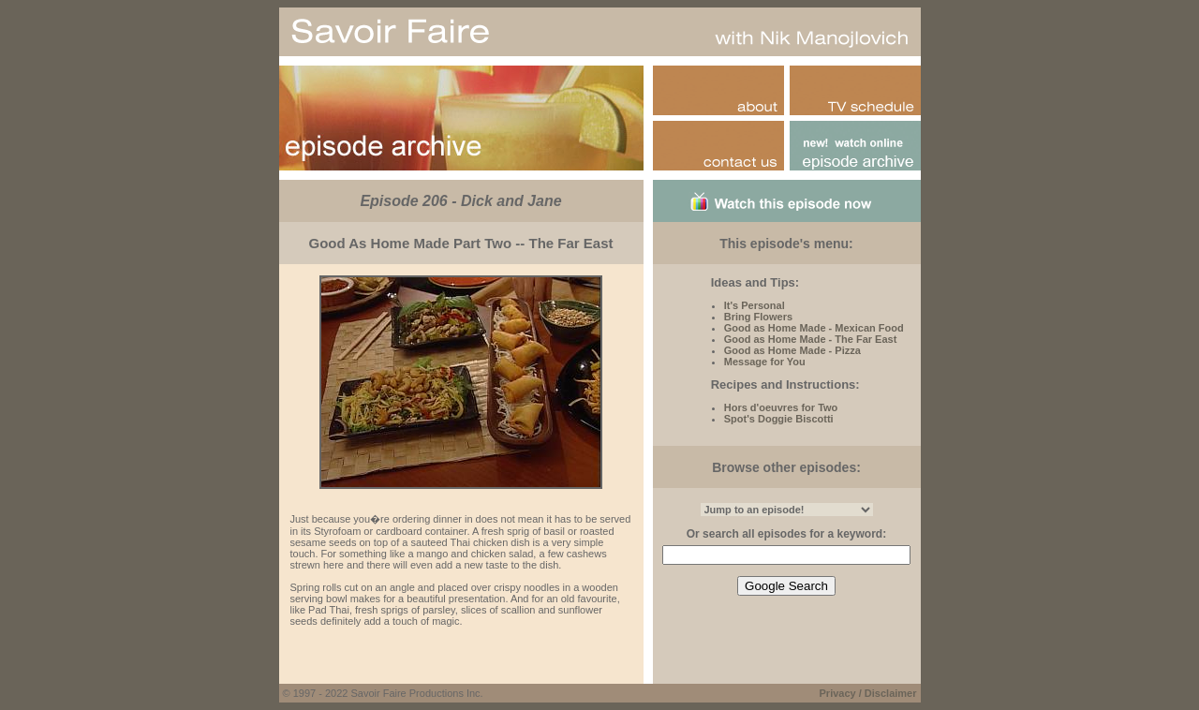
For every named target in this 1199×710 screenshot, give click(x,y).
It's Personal (754, 305)
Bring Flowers (758, 316)
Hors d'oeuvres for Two (781, 407)
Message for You (765, 361)
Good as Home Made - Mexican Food (814, 327)
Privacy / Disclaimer (868, 693)
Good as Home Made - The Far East (810, 339)
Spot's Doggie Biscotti (779, 418)
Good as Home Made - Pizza (792, 350)
